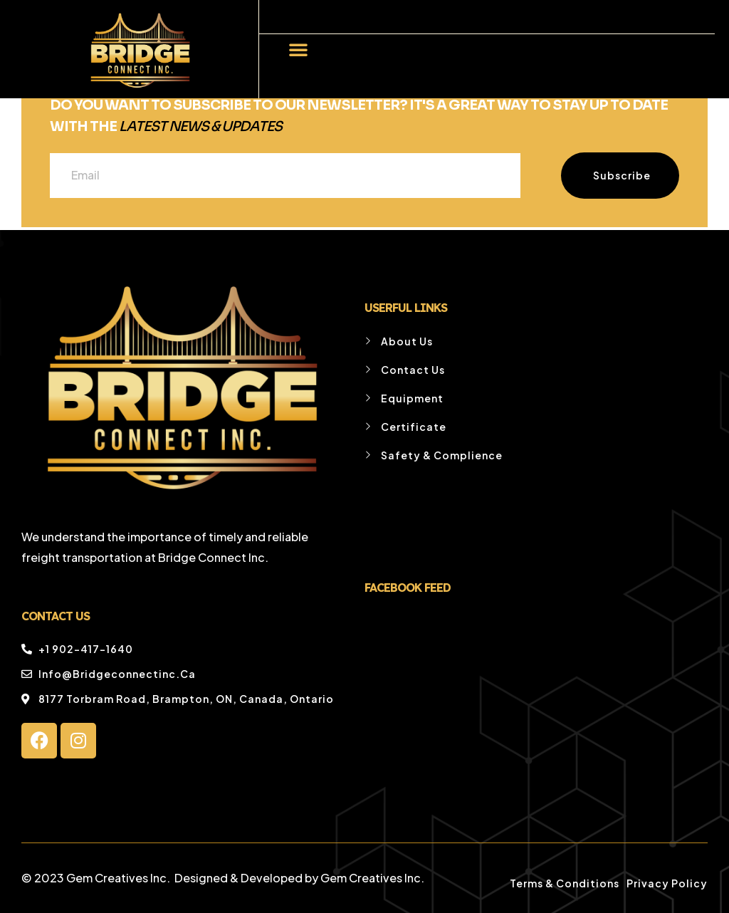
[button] (298, 49)
